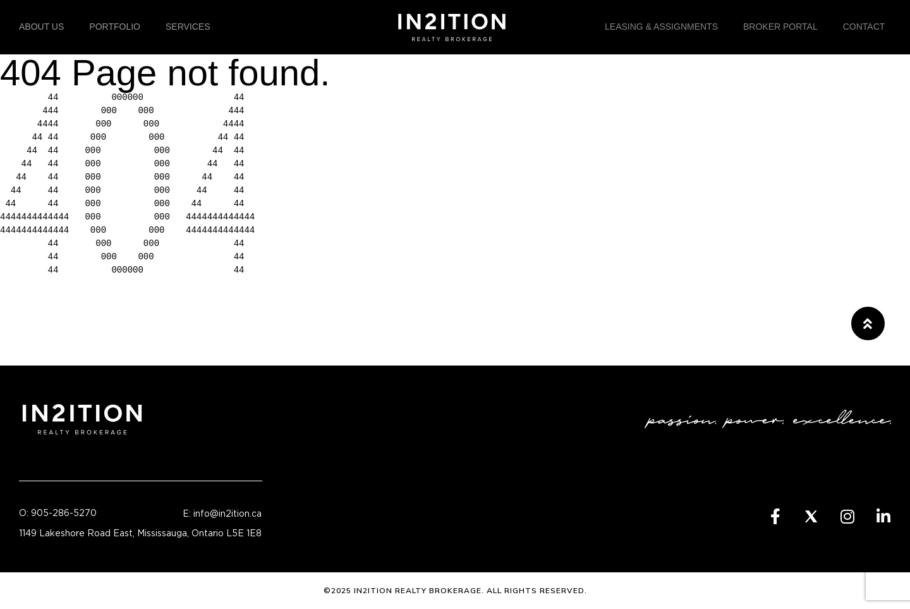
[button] (868, 323)
